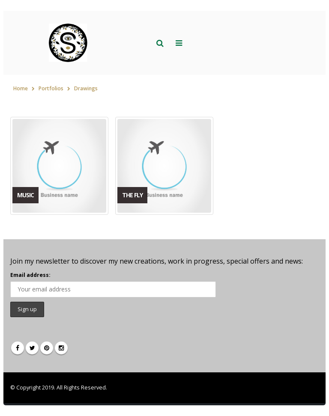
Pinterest (46, 348)
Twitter (32, 348)
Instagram (61, 348)
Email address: (30, 275)
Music (25, 195)
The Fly (132, 195)
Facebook (17, 348)
